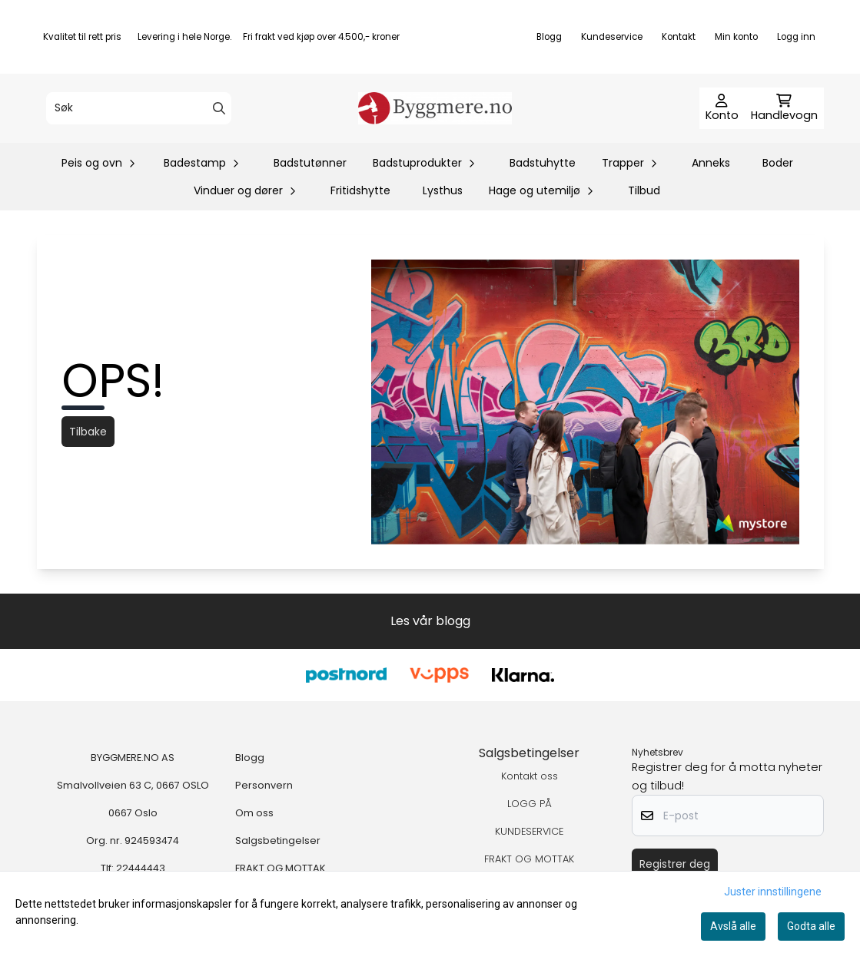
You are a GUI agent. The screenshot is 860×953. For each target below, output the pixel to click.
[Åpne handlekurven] (784, 108)
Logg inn (796, 37)
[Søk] (138, 108)
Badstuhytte (543, 162)
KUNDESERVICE (529, 831)
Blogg (549, 37)
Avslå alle (733, 926)
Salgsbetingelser (277, 840)
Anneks (711, 162)
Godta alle (811, 926)
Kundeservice (612, 37)
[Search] (219, 108)
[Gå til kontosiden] (722, 108)
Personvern (264, 785)
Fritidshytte (360, 190)
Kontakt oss (529, 776)
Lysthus (443, 190)
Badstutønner (310, 162)
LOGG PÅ (529, 803)
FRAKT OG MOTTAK (280, 868)
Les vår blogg (430, 621)
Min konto (736, 37)
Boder (777, 162)
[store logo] (435, 108)
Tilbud (644, 190)
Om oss (254, 812)
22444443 (140, 868)
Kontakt (679, 37)
